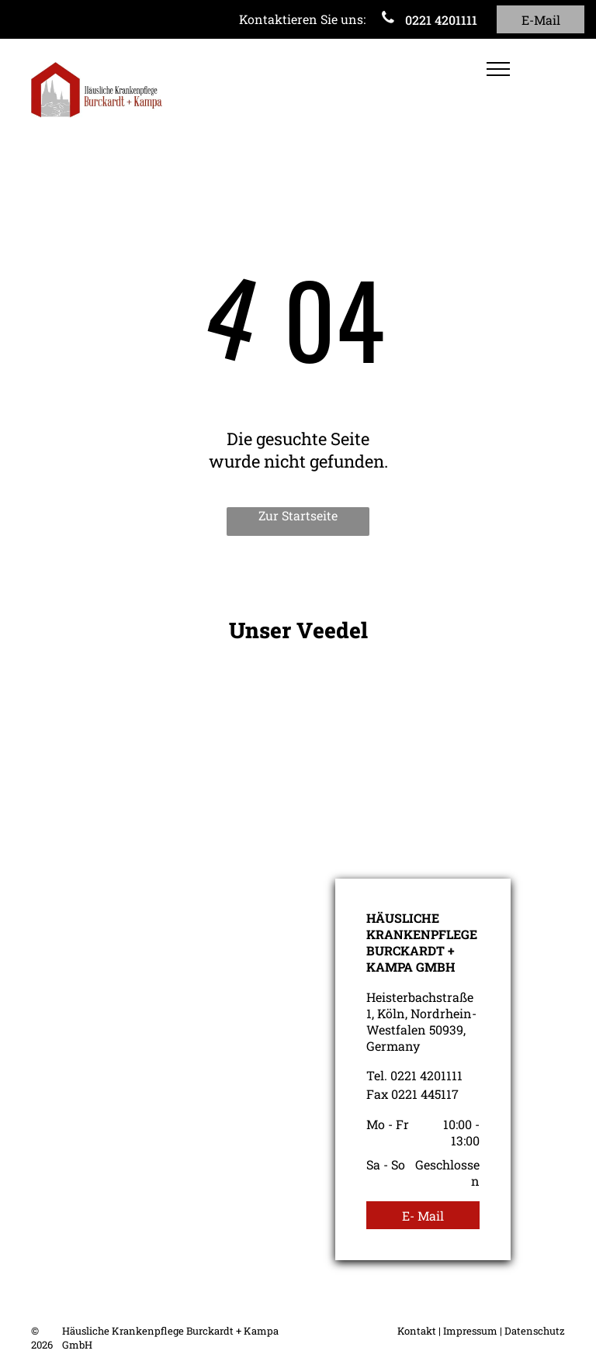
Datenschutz (534, 1331)
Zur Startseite (298, 515)
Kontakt (416, 1331)
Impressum (470, 1331)
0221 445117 (425, 1094)
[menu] (498, 69)
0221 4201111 (426, 1075)
